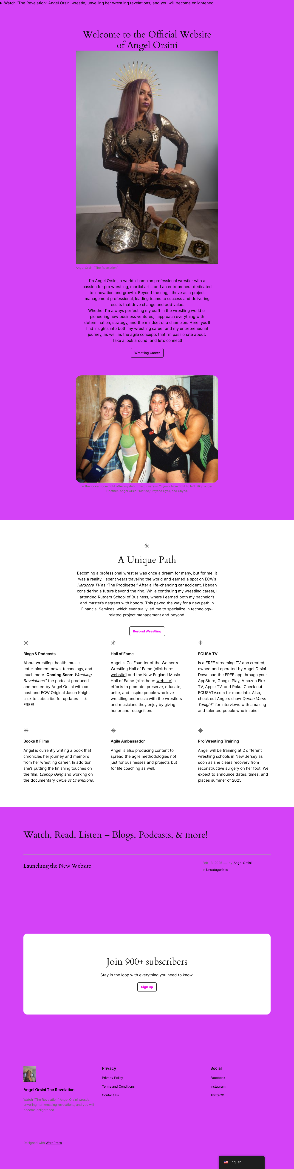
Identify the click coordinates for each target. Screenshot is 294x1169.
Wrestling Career (147, 353)
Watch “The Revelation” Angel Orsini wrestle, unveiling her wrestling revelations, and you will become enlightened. (109, 3)
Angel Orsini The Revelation (48, 1089)
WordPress (54, 1143)
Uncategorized (217, 870)
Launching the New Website (57, 866)
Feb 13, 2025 (212, 863)
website (118, 674)
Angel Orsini (243, 863)
